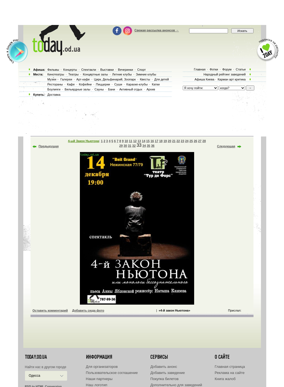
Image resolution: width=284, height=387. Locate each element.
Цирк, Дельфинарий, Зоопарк (115, 79)
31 (129, 145)
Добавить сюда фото (88, 310)
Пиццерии (103, 84)
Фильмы (53, 69)
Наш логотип (96, 385)
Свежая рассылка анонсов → (157, 30)
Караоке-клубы (137, 84)
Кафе (71, 84)
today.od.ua (36, 357)
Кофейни (85, 84)
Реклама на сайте (230, 373)
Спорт (141, 69)
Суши (118, 84)
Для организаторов (102, 367)
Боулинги (53, 89)
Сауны (99, 89)
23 (182, 141)
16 (152, 141)
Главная (200, 69)
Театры (73, 74)
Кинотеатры (55, 74)
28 (204, 141)
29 (121, 145)
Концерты (70, 69)
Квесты (145, 79)
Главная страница (230, 367)
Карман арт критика (232, 79)
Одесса (34, 376)
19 (165, 141)
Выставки (107, 69)
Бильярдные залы (77, 89)
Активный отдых (130, 89)
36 (152, 145)
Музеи (51, 79)
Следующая (226, 146)
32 (134, 145)
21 (174, 141)
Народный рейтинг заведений (225, 74)
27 (199, 141)
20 (169, 141)
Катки (155, 84)
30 (125, 145)
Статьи (241, 69)
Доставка (53, 94)
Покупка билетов (164, 379)
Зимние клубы (146, 74)
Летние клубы (122, 74)
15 (147, 141)
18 (161, 141)
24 (186, 141)
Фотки (214, 69)
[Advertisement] (142, 12)
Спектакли (88, 69)
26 (195, 141)
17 (156, 141)
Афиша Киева (204, 79)
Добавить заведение (167, 373)
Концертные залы (95, 74)
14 (143, 141)
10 (126, 141)
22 (178, 141)
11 (130, 141)
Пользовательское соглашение (112, 373)
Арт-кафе (83, 79)
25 (191, 141)
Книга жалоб (225, 379)
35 (148, 145)
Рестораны (55, 84)
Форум (226, 69)
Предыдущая (49, 146)
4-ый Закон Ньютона (83, 141)
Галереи (66, 79)
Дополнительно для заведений (176, 385)
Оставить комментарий (50, 310)
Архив (150, 89)
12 (134, 141)
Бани (111, 89)
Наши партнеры (99, 379)
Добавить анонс (163, 367)
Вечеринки (125, 69)
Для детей (161, 79)
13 (139, 141)
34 (144, 145)
